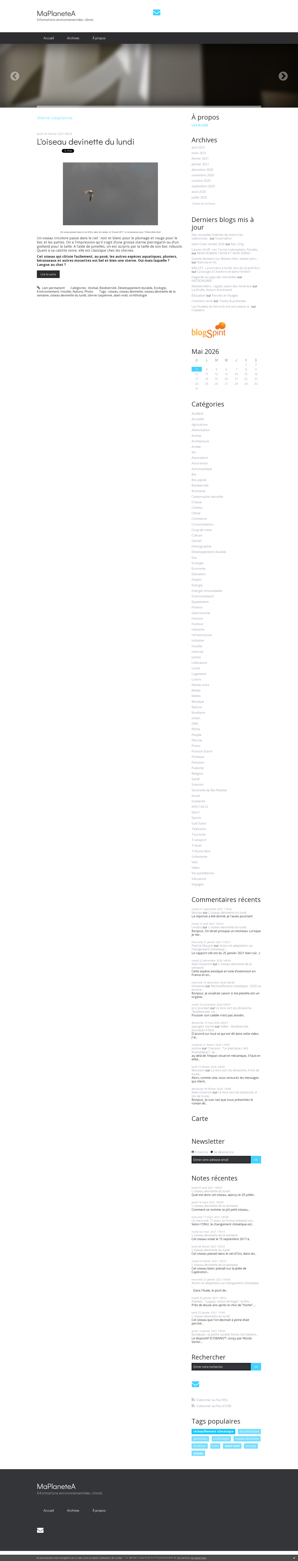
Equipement (200, 602)
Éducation (199, 295)
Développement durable (135, 288)
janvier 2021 (200, 164)
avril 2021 (198, 147)
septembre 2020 (203, 186)
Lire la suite (48, 274)
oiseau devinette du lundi (68, 295)
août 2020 (199, 192)
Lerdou (197, 927)
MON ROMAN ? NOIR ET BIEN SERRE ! (224, 253)
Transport (199, 840)
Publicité (198, 768)
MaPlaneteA (56, 13)
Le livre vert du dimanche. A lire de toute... (225, 1072)
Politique (198, 757)
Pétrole (197, 740)
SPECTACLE (200, 807)
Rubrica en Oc (207, 262)
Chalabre (198, 310)
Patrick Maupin (202, 946)
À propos (99, 38)
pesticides (200, 1439)
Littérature (199, 663)
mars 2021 (199, 153)
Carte (200, 1118)
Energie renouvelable (207, 591)
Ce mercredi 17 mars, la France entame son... (223, 1220)
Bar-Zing (237, 244)
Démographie (201, 546)
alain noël (121, 295)
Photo (88, 291)
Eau (194, 557)
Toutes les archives (203, 203)
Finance (197, 607)
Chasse (197, 502)
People (196, 735)
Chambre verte (202, 301)
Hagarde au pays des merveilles (214, 277)
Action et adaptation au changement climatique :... (222, 947)
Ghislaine (198, 986)
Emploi (196, 579)
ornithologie (138, 295)
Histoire (197, 618)
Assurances (200, 463)
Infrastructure (202, 635)
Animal (93, 288)
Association (200, 458)
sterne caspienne (100, 295)
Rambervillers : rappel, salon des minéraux (222, 286)
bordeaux (199, 1446)
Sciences (198, 784)
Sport (196, 812)
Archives (73, 38)
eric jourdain (200, 1008)
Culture (197, 535)
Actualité (198, 419)
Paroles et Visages (225, 295)
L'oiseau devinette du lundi (86, 141)
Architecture (200, 441)
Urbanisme (199, 856)
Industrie (198, 629)
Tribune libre (201, 851)
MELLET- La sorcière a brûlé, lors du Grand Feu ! (226, 268)
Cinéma (197, 508)
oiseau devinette (131, 291)
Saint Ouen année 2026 (208, 244)
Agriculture (200, 424)
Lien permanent (51, 288)
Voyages (198, 884)
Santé (196, 779)
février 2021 (200, 158)
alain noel (232, 1446)
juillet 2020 (199, 197)
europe (251, 1446)
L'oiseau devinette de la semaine (222, 966)
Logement (199, 674)
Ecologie (160, 288)
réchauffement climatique (213, 1431)
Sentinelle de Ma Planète (209, 790)
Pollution (198, 762)
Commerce (199, 519)
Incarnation (223, 238)
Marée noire (200, 685)
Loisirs (196, 679)
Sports (196, 818)
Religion (197, 773)
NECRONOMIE (202, 281)
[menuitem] (48, 38)
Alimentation (201, 430)
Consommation (202, 524)
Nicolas (197, 912)
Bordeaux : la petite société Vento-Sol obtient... (225, 1334)
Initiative (198, 640)
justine (196, 1048)
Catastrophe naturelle (207, 497)
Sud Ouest (199, 823)
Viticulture (199, 879)
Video (196, 867)
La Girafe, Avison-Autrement (212, 290)
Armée (196, 447)
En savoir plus (198, 1557)
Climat (196, 513)
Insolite (65, 291)
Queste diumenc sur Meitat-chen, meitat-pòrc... (225, 259)
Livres (196, 668)
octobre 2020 (201, 181)
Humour (198, 624)
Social (196, 796)
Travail (196, 845)
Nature (78, 291)
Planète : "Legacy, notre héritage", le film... (221, 1301)
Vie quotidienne (203, 873)
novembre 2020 (203, 175)
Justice (196, 657)
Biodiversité (107, 288)
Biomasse (198, 491)
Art (194, 452)
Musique (198, 701)
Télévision (199, 829)
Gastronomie (201, 613)
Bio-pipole (199, 480)
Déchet (197, 541)
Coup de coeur (202, 530)
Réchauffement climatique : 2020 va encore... (226, 988)
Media (196, 690)
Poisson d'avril (202, 751)
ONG (195, 723)
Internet (197, 652)
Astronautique (202, 469)
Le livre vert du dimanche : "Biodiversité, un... (222, 1010)
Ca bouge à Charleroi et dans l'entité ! (223, 271)
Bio (194, 474)
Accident (197, 413)
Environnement (48, 291)
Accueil (49, 38)
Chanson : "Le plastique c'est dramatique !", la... (220, 1050)
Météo (196, 696)
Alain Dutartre (202, 964)
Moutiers (198, 1070)
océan (196, 718)
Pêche (196, 729)
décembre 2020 (202, 170)
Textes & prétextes (232, 301)
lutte (215, 1446)
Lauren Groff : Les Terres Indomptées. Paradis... (225, 249)
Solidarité (198, 801)
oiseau (113, 291)
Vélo (195, 862)
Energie (197, 585)
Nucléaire (198, 712)
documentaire (249, 1431)
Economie (198, 568)
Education (199, 574)
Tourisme (198, 834)
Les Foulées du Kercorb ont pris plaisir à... (221, 306)
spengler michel (203, 1026)
